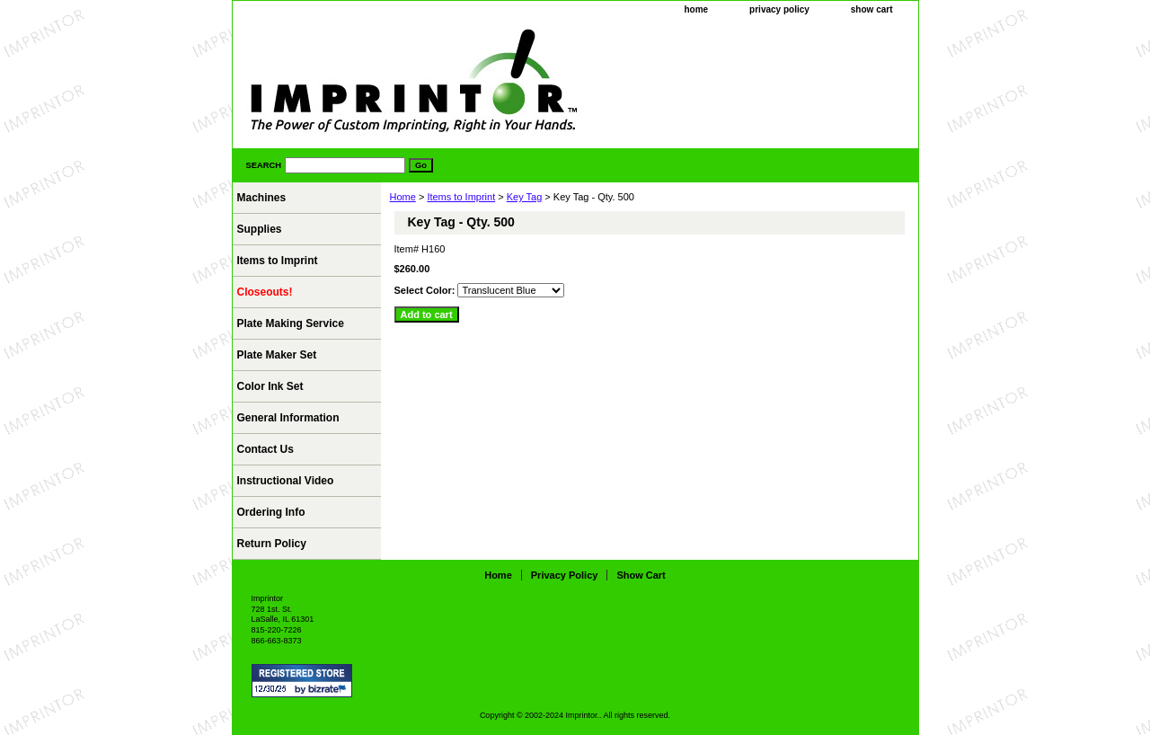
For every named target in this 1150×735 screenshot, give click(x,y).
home (696, 9)
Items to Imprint (461, 196)
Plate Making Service (290, 323)
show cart (872, 9)
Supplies (259, 229)
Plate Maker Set (277, 355)
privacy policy (779, 9)
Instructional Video (285, 480)
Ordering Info (271, 512)
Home (403, 196)
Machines (262, 197)
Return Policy (271, 543)
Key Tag (525, 196)
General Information (288, 418)
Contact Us (265, 449)
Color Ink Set (270, 386)
